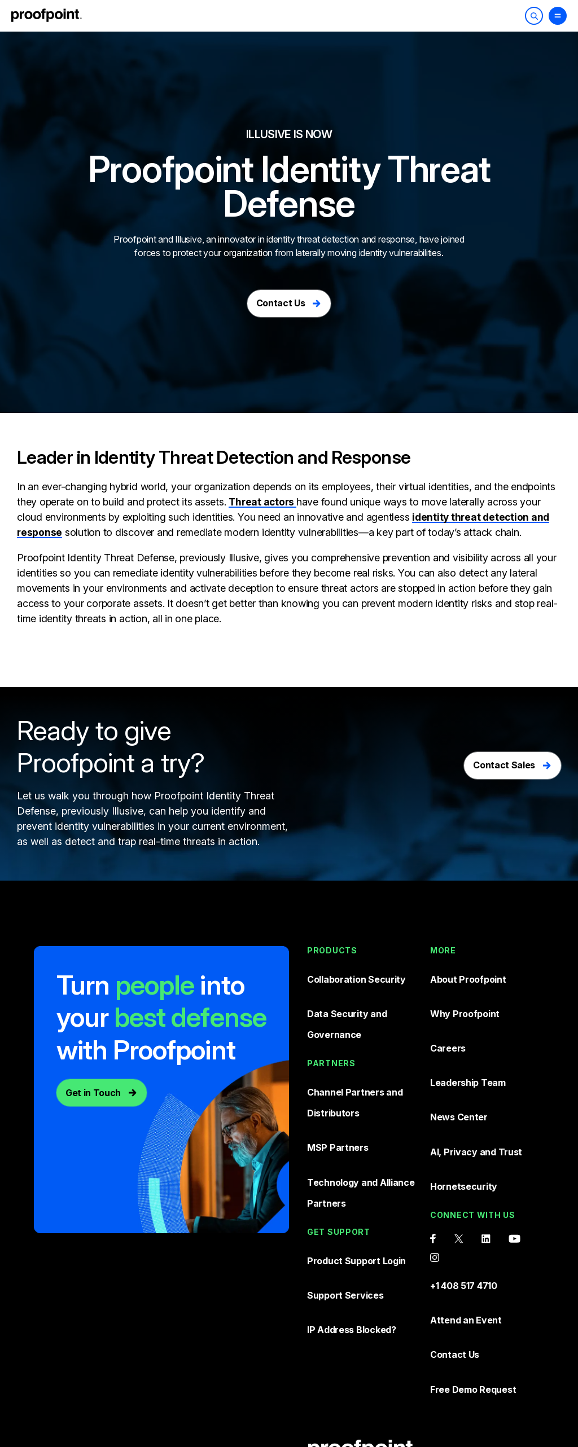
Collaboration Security (358, 965)
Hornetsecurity (465, 1106)
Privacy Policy (335, 1405)
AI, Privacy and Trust (478, 1082)
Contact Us (280, 295)
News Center (459, 1059)
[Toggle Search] (534, 16)
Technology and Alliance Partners (362, 1107)
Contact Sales (504, 756)
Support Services (346, 1181)
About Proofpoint (469, 965)
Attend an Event (467, 1218)
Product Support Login (358, 1158)
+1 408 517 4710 (465, 1194)
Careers (448, 1012)
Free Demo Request (474, 1264)
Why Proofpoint (466, 989)
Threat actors (264, 493)
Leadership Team (469, 1035)
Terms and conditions (467, 1375)
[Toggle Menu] (558, 16)
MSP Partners (338, 1078)
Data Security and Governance (348, 994)
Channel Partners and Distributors (356, 1050)
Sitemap (398, 1405)
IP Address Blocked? (353, 1205)
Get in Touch (93, 1084)
